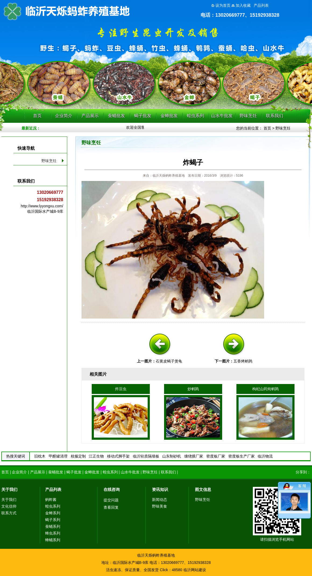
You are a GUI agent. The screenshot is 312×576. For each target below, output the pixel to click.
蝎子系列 (52, 520)
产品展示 (90, 115)
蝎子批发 (142, 115)
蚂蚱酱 (50, 499)
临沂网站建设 (194, 570)
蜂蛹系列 (52, 540)
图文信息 (203, 489)
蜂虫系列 (52, 533)
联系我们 (274, 115)
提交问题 (111, 500)
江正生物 (96, 456)
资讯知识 (160, 489)
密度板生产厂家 (241, 456)
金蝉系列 (52, 513)
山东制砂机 (171, 456)
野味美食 (159, 506)
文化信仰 (8, 506)
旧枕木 (39, 456)
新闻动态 (159, 499)
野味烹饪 (248, 115)
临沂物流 (265, 456)
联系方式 (8, 513)
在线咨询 (112, 489)
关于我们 (9, 489)
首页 (37, 115)
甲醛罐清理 (58, 456)
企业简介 (63, 115)
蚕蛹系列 (52, 526)
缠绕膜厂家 (193, 456)
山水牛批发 (222, 115)
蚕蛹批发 (116, 115)
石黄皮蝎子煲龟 (169, 361)
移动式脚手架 (118, 456)
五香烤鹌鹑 (242, 361)
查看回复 (111, 507)
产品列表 (53, 489)
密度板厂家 (215, 456)
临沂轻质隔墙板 (146, 456)
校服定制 (78, 456)
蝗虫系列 (195, 115)
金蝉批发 (169, 115)
